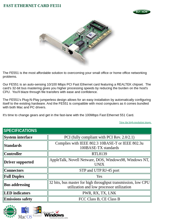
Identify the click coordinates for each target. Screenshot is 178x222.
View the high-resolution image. (135, 122)
